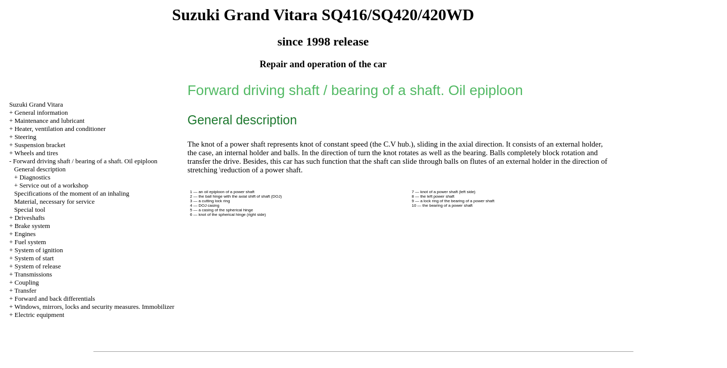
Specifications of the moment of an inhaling (71, 193)
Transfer (25, 290)
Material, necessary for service (54, 201)
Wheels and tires (36, 153)
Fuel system (30, 242)
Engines (25, 234)
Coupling (27, 282)
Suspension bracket (40, 145)
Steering (25, 137)
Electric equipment (40, 314)
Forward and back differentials (55, 298)
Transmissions (33, 274)
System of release (38, 266)
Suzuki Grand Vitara (36, 104)
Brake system (32, 225)
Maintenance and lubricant (50, 120)
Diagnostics (34, 177)
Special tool (29, 209)
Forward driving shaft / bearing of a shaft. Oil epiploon (85, 161)
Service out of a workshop (53, 185)
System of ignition (39, 250)
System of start (34, 258)
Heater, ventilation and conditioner (60, 128)
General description (40, 169)
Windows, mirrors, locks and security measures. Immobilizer (94, 306)
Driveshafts (30, 217)
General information (41, 112)
